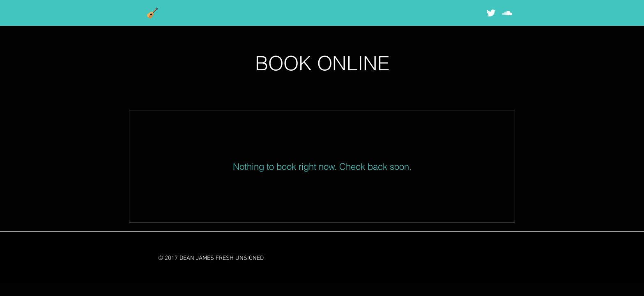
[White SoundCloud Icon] (507, 13)
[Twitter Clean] (491, 13)
